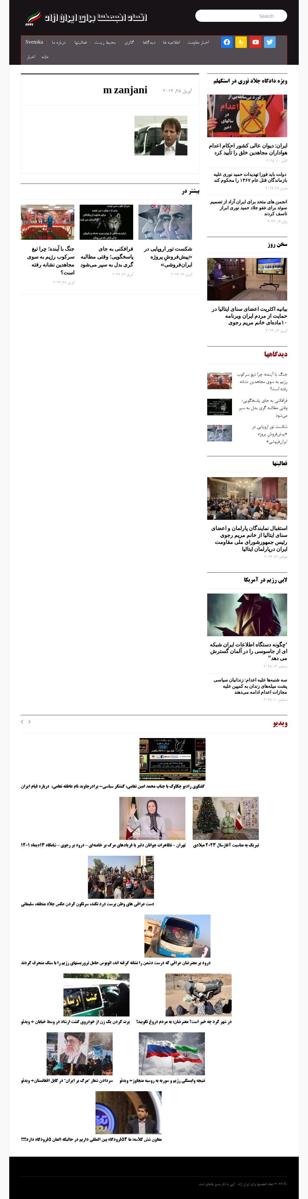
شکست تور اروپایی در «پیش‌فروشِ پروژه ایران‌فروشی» (168, 256)
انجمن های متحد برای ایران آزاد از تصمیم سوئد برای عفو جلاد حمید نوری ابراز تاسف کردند (248, 208)
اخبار (31, 57)
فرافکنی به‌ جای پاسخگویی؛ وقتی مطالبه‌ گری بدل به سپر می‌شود (106, 256)
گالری (129, 43)
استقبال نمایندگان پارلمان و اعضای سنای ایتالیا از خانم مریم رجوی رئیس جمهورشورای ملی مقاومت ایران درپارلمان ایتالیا (249, 538)
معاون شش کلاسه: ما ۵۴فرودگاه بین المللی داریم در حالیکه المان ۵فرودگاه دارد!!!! (91, 1139)
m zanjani (125, 91)
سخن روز (277, 245)
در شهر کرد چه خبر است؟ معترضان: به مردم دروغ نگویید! (184, 1022)
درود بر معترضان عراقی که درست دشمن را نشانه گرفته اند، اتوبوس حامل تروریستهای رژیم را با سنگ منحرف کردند (116, 963)
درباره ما (58, 43)
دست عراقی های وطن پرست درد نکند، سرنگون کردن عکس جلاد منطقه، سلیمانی (87, 904)
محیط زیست (104, 43)
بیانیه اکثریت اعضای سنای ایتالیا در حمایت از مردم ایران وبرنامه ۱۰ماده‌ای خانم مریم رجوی (249, 316)
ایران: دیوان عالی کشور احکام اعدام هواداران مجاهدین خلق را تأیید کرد (248, 149)
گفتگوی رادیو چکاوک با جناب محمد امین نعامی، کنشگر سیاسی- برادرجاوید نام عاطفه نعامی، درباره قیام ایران (113, 786)
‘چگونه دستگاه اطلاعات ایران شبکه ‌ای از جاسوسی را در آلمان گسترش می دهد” (248, 651)
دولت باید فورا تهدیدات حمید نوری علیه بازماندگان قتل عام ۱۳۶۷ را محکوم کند (250, 177)
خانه (45, 57)
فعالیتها (80, 43)
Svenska (34, 43)
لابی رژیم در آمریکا (265, 580)
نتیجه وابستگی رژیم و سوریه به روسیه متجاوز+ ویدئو (162, 1081)
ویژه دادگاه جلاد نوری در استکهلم (250, 81)
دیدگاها (149, 43)
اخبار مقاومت (198, 43)
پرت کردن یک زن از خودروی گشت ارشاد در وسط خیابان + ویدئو (75, 1022)
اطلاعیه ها (171, 43)
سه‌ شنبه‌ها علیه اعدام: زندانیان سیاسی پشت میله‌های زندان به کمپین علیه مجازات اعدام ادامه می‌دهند (250, 686)
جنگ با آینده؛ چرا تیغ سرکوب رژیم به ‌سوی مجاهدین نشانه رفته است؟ (50, 260)
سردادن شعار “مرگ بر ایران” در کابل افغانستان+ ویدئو (67, 1081)
